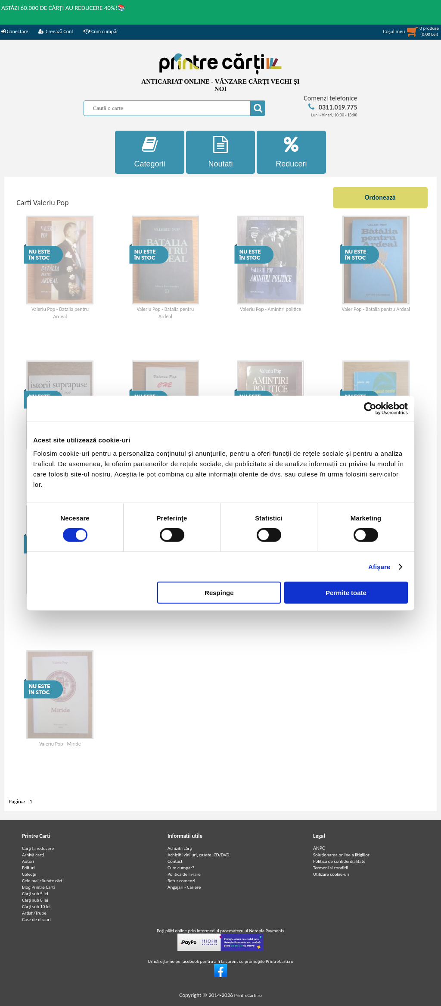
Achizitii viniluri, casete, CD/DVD (198, 855)
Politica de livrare (184, 874)
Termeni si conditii (330, 868)
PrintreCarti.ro (248, 995)
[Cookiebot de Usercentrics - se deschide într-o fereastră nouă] (370, 408)
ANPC (319, 848)
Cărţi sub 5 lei (35, 893)
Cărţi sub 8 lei (35, 900)
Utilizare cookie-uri (331, 874)
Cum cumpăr (101, 31)
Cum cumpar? (181, 868)
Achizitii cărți (180, 848)
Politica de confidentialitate (339, 861)
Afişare (379, 566)
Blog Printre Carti (38, 887)
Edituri (28, 868)
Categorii (149, 152)
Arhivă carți (33, 855)
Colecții (29, 874)
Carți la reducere (38, 848)
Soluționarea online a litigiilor (341, 855)
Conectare (14, 31)
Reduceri (291, 152)
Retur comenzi (181, 881)
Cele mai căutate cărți (43, 881)
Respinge (219, 592)
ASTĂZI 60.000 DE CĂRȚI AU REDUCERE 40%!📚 (63, 8)
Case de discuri (36, 919)
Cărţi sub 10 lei (36, 906)
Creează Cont (55, 31)
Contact (175, 861)
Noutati (220, 152)
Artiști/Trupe (34, 913)
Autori (28, 861)
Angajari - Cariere (184, 887)
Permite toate (346, 592)
